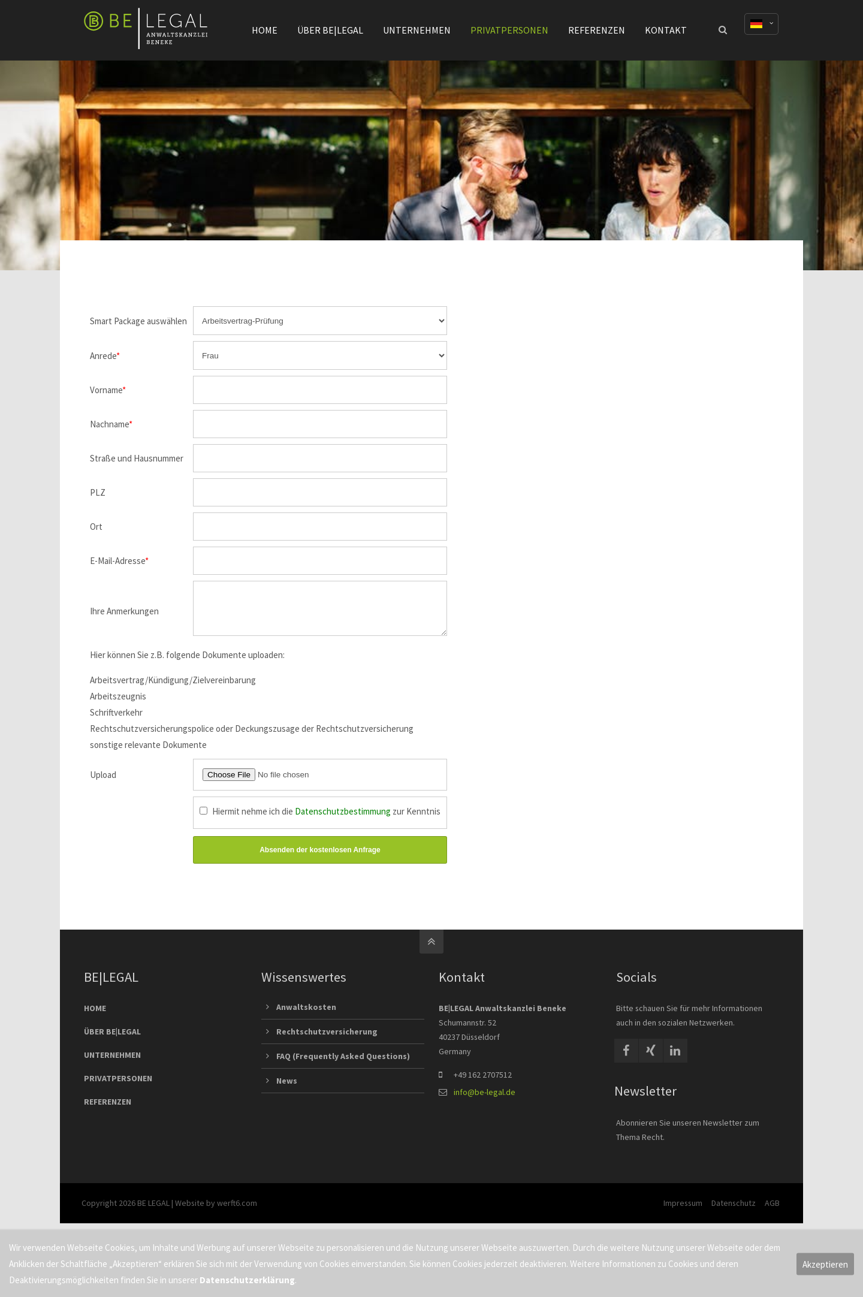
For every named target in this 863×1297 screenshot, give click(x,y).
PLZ (97, 492)
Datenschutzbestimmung (343, 818)
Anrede (105, 355)
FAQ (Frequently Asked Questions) (343, 1063)
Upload (103, 782)
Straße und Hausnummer (136, 458)
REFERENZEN (107, 1108)
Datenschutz (733, 1210)
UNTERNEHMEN (112, 1062)
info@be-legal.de (484, 1099)
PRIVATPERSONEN (118, 1085)
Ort (96, 526)
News (286, 1087)
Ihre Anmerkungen (124, 614)
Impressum (682, 1210)
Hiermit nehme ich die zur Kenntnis (326, 818)
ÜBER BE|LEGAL (112, 1038)
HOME (95, 1015)
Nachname (111, 424)
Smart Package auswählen (138, 321)
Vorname (108, 390)
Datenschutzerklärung (247, 1280)
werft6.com (239, 1210)
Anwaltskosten (306, 1014)
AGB (771, 1210)
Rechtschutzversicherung (327, 1038)
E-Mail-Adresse (119, 560)
